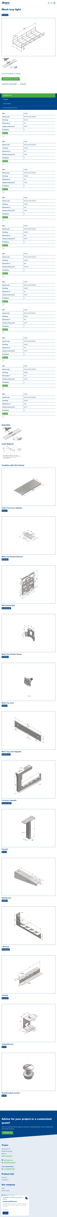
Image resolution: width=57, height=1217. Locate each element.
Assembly (5, 99)
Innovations (5, 1180)
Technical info (7, 95)
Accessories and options (10, 108)
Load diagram (7, 103)
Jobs (3, 1189)
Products (4, 1178)
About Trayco (6, 1191)
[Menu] (54, 3)
